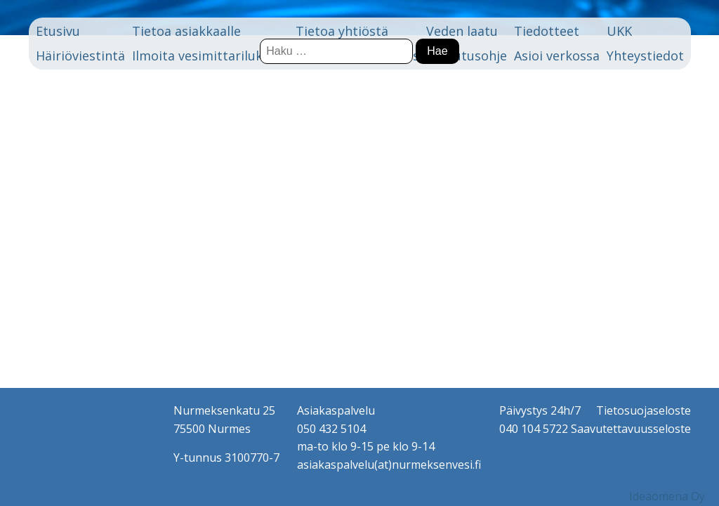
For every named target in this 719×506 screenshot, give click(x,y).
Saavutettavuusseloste (631, 428)
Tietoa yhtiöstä (342, 30)
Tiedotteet (546, 30)
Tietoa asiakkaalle (186, 30)
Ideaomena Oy (667, 496)
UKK (619, 30)
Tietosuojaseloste (643, 410)
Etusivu (58, 30)
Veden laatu (462, 30)
